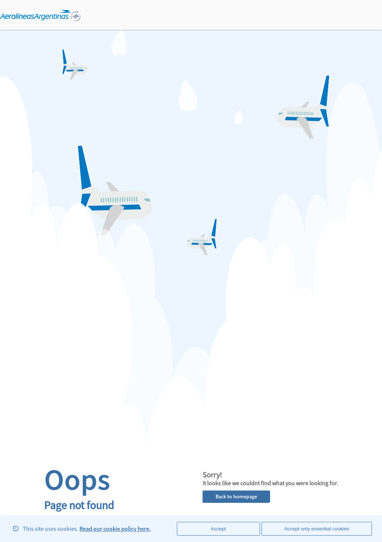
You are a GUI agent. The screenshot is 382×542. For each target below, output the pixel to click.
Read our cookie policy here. (115, 528)
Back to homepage (236, 496)
